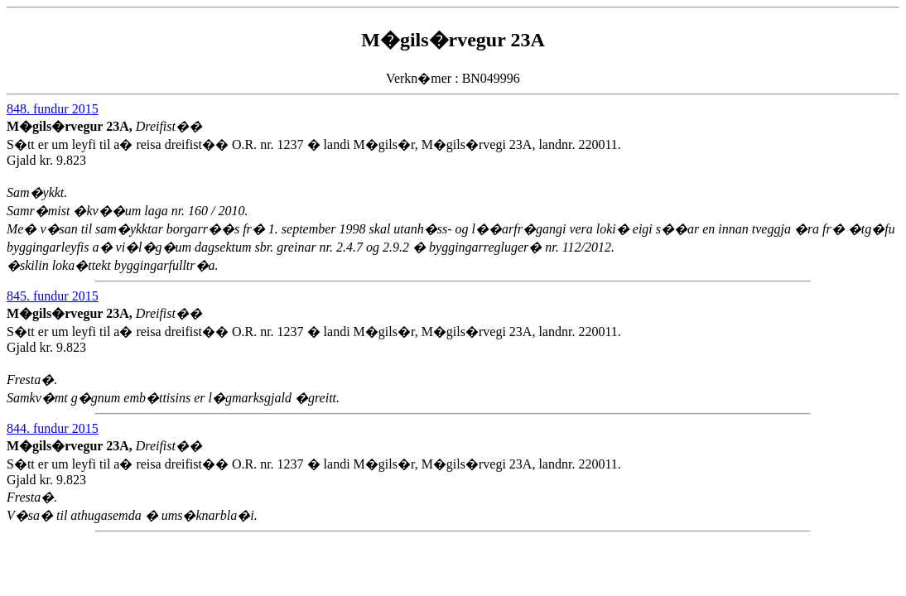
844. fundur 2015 (53, 428)
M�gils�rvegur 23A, (71, 126)
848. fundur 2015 (53, 109)
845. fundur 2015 (53, 296)
